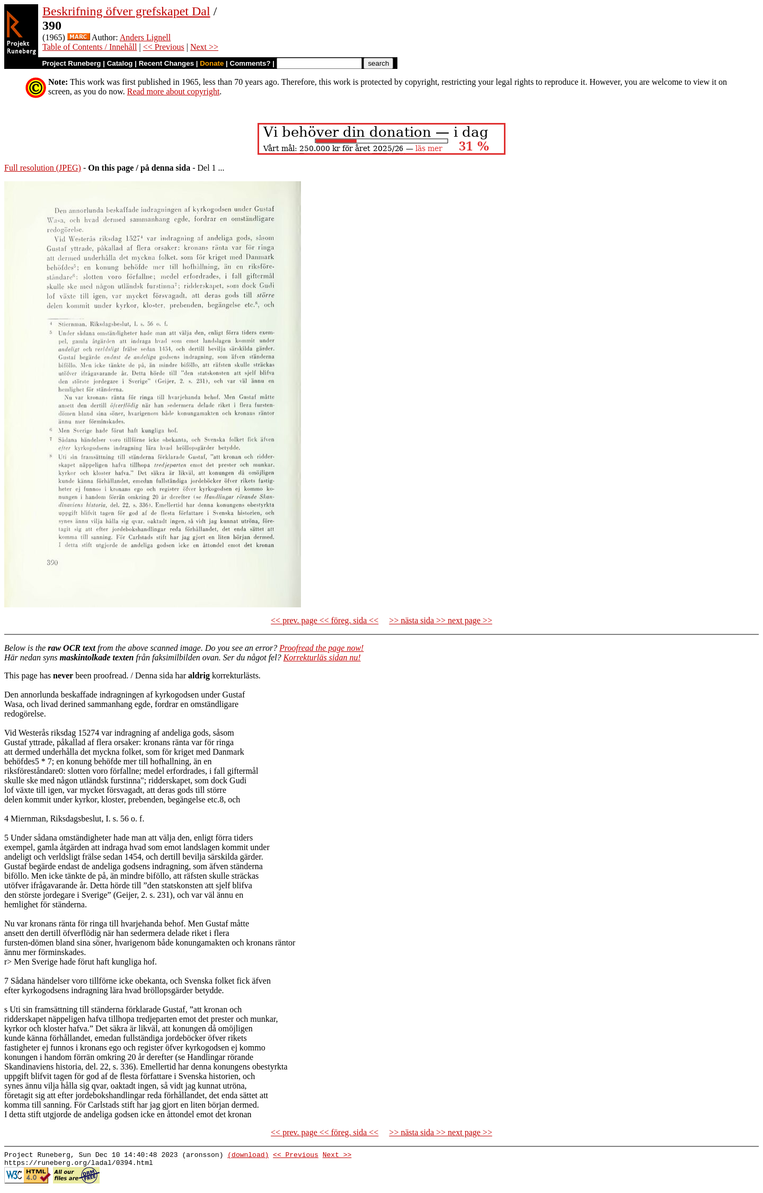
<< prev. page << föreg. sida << (324, 620)
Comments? (250, 63)
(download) (248, 1156)
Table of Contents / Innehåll (89, 46)
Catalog (120, 63)
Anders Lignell (145, 37)
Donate (212, 63)
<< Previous (163, 46)
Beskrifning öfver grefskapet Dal (126, 11)
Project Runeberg (71, 63)
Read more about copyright (173, 91)
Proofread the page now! (321, 647)
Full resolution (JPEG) (42, 167)
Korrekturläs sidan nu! (322, 657)
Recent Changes (166, 63)
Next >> (204, 46)
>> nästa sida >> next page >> (440, 620)
